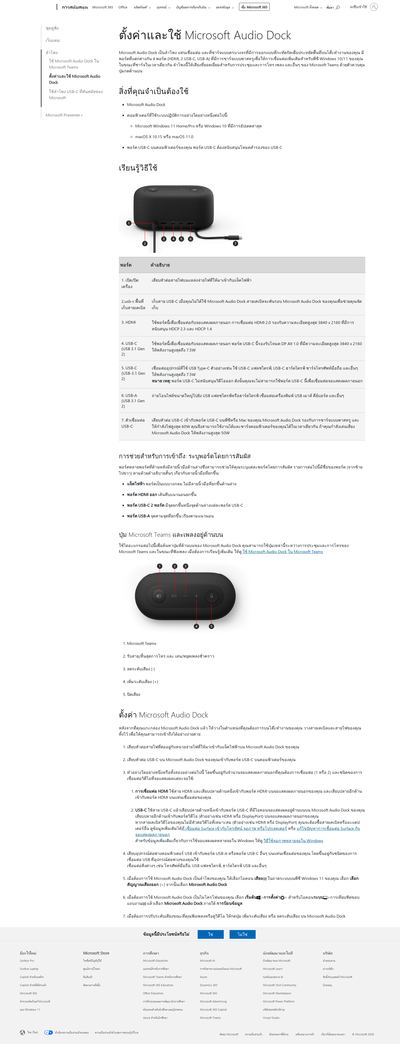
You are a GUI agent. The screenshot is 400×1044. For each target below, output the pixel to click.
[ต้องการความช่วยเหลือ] (333, 6)
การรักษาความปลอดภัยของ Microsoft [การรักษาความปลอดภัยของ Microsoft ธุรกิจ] (221, 969)
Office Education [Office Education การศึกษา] (153, 993)
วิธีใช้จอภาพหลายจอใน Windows (293, 840)
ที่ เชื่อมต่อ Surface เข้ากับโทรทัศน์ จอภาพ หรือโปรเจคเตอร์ (234, 828)
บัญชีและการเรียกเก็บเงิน (191, 7)
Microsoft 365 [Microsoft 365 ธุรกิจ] (208, 993)
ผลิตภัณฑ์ (140, 7)
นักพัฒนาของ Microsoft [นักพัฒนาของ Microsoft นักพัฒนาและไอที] (276, 960)
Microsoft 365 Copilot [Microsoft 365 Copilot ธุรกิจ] (213, 1009)
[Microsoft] (37, 7)
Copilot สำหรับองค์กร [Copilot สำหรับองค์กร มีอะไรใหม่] (32, 977)
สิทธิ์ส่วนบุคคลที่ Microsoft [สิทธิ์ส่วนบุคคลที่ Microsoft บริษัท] (337, 977)
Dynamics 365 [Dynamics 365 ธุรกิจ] (208, 985)
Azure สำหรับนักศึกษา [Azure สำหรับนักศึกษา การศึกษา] (155, 1018)
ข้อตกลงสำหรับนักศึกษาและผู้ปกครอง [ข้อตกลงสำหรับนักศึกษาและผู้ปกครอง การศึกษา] (163, 1009)
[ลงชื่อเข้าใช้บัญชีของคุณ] (363, 7)
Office (123, 7)
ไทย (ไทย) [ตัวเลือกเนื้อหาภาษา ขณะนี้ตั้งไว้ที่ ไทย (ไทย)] (33, 1032)
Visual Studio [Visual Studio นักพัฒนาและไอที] (271, 1018)
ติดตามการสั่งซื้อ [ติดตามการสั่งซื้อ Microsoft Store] (92, 985)
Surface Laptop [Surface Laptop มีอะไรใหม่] (29, 969)
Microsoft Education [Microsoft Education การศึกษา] (155, 960)
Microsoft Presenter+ (64, 115)
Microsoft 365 (102, 7)
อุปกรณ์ (162, 7)
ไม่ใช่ (242, 934)
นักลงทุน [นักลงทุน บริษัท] (327, 985)
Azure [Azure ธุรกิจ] (203, 977)
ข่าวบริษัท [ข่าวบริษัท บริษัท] (328, 969)
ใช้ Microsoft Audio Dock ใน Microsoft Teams (74, 64)
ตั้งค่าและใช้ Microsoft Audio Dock (74, 79)
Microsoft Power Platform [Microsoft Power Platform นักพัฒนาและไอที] (278, 1001)
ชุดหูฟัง (52, 28)
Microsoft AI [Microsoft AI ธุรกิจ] (207, 960)
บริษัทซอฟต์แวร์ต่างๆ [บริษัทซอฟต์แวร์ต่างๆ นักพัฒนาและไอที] (274, 1009)
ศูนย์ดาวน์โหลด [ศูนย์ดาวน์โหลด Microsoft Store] (91, 969)
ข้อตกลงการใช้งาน (279, 1034)
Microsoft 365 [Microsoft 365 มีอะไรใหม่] (28, 993)
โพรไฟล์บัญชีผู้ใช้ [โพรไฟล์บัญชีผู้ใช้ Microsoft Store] (92, 960)
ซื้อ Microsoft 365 (254, 7)
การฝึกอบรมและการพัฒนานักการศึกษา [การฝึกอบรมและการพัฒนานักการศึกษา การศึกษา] (164, 1001)
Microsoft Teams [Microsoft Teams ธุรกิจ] (210, 1018)
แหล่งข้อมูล (223, 7)
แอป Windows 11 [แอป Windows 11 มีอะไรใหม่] (30, 1009)
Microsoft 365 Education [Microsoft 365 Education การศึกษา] (158, 985)
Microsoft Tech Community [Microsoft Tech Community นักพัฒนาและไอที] (279, 985)
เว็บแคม (53, 40)
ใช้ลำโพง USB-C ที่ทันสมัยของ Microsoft (76, 94)
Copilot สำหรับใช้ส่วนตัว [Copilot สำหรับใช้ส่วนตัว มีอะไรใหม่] (33, 985)
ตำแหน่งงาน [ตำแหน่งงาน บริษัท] (329, 960)
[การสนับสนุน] (74, 7)
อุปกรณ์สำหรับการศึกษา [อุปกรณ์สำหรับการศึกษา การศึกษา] (156, 969)
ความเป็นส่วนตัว (253, 1034)
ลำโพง (52, 52)
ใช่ (210, 934)
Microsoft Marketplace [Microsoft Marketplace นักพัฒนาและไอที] (277, 993)
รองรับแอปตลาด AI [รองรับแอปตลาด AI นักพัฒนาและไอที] (273, 977)
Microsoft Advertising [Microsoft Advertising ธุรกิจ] (213, 1001)
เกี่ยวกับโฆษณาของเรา (333, 1034)
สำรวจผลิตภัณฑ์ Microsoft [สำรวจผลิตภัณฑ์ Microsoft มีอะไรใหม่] (35, 1001)
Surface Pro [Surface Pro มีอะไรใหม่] (27, 960)
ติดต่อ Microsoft (229, 1034)
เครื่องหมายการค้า (304, 1034)
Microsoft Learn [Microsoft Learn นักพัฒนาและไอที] (272, 969)
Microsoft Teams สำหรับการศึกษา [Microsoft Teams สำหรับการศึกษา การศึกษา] (162, 977)
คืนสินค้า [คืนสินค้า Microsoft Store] (88, 977)
